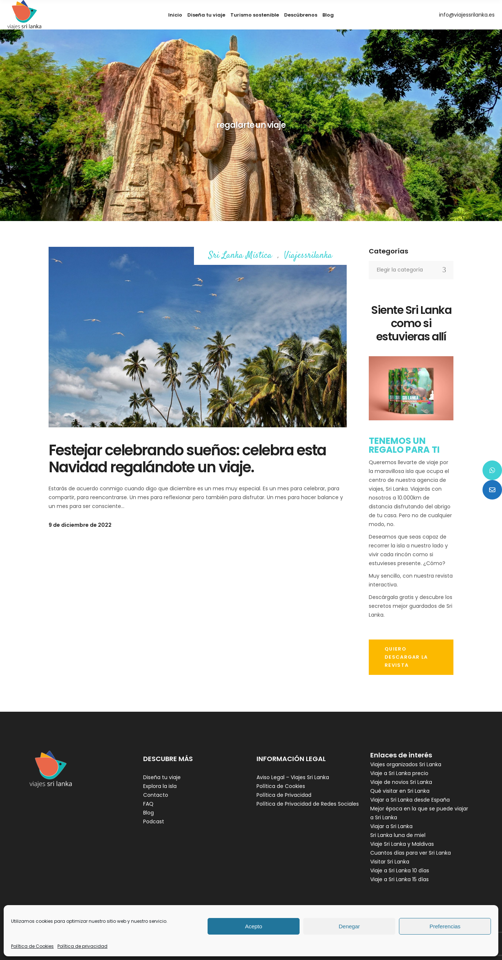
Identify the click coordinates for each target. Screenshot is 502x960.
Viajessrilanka (308, 255)
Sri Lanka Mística (240, 255)
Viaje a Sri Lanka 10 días (399, 870)
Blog (148, 812)
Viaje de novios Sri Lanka (401, 782)
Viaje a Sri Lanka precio (399, 773)
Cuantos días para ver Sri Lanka (410, 852)
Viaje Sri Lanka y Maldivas (402, 844)
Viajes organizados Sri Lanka (405, 764)
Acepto (253, 926)
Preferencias (444, 926)
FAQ (148, 803)
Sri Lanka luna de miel (397, 835)
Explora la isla (160, 786)
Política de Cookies (32, 946)
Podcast (153, 821)
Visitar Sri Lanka (389, 861)
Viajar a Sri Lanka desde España (410, 799)
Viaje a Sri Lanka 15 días (399, 879)
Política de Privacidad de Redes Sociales (308, 803)
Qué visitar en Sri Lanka (399, 791)
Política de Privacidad (284, 795)
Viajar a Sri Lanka (391, 826)
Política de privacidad (82, 946)
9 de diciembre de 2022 (80, 525)
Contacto (155, 795)
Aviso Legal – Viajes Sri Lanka (293, 777)
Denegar (349, 926)
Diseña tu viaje (162, 777)
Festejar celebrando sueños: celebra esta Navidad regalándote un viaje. (187, 458)
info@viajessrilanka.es (467, 14)
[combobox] (411, 270)
